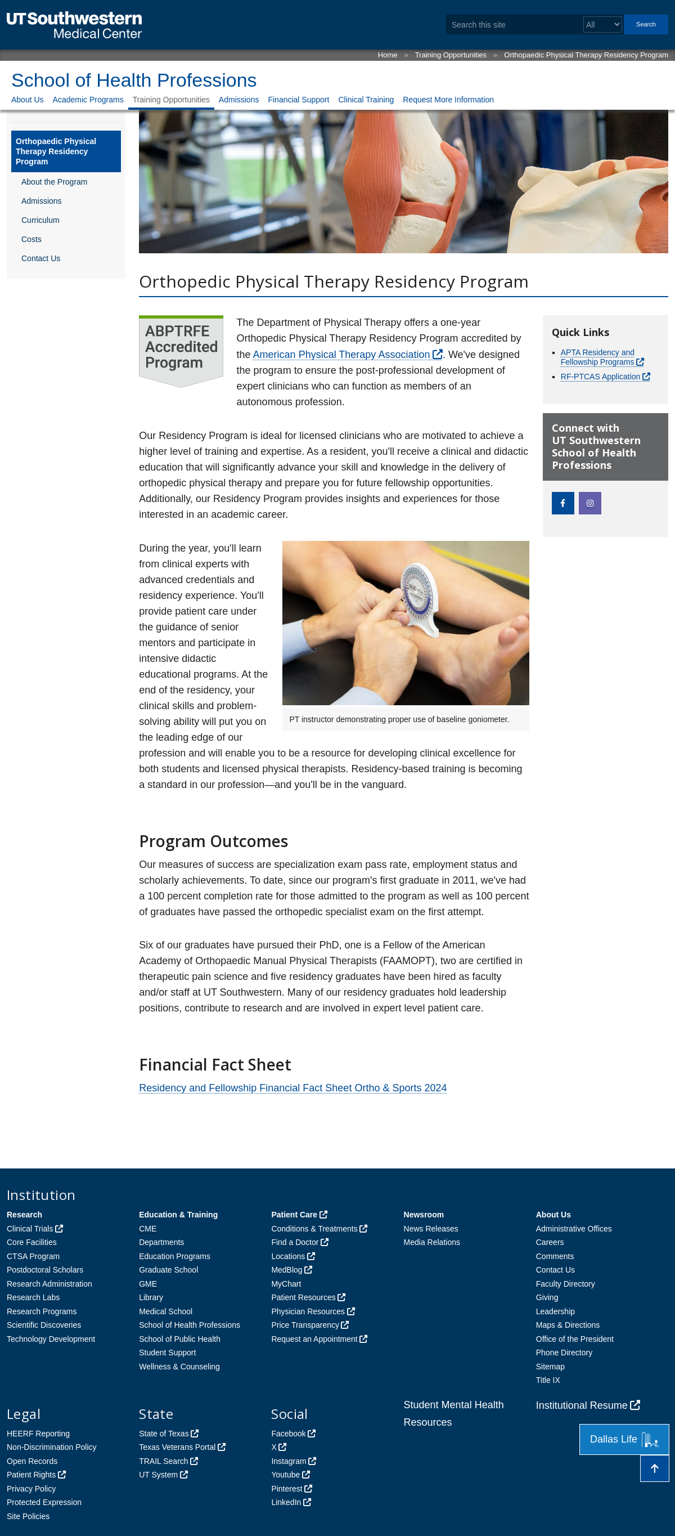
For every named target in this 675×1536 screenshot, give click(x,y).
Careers (550, 1242)
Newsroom (424, 1214)
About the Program (54, 181)
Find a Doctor (294, 1242)
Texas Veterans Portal (177, 1447)
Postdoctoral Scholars (45, 1269)
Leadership (555, 1311)
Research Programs (42, 1311)
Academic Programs (88, 99)
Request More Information (448, 99)
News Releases (431, 1228)
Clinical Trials (30, 1228)
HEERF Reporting (38, 1433)
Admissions (239, 99)
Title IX (548, 1380)
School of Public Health (179, 1339)
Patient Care (294, 1214)
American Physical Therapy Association (341, 354)
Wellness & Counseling (179, 1366)
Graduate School (168, 1269)
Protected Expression (44, 1502)
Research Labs (33, 1297)
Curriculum (40, 220)
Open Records (32, 1461)
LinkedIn (286, 1502)
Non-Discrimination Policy (52, 1447)
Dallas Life (624, 1439)
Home (388, 55)
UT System (158, 1474)
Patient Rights (31, 1474)
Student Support (167, 1352)
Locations (288, 1256)
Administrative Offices (574, 1228)
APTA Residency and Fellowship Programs (597, 357)
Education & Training (178, 1214)
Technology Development (51, 1339)
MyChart (286, 1283)
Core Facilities (32, 1242)
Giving (547, 1297)
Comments (555, 1256)
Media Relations (432, 1242)
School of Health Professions (134, 80)
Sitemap (550, 1366)
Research (24, 1214)
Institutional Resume (582, 1405)
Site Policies (28, 1516)
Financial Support (298, 99)
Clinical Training (366, 99)
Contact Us (40, 258)
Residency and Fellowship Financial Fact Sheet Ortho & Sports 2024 (293, 1088)
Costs (31, 239)
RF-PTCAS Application (601, 376)
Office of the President (575, 1339)
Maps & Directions (568, 1324)
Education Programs (174, 1256)
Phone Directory (564, 1352)
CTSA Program (33, 1256)
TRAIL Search (163, 1461)
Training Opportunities (451, 55)
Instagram (288, 1461)
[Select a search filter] (602, 24)
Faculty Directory (565, 1283)
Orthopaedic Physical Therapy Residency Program (586, 55)
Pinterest (286, 1488)
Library (151, 1297)
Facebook (288, 1433)
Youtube (285, 1474)
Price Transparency (305, 1324)
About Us (27, 99)
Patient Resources (303, 1297)
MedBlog (286, 1269)
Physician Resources (308, 1311)
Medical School (165, 1311)
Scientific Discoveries (44, 1324)
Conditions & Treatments (314, 1228)
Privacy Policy (31, 1488)
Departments (161, 1242)
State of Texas (163, 1433)
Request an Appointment (314, 1339)
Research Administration (49, 1283)
